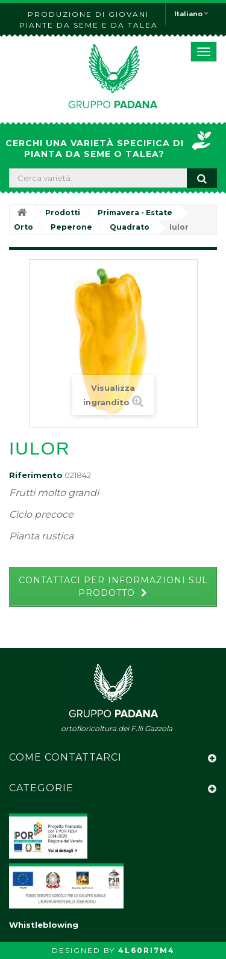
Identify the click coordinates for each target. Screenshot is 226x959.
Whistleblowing (43, 925)
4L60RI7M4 (146, 950)
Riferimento (36, 475)
